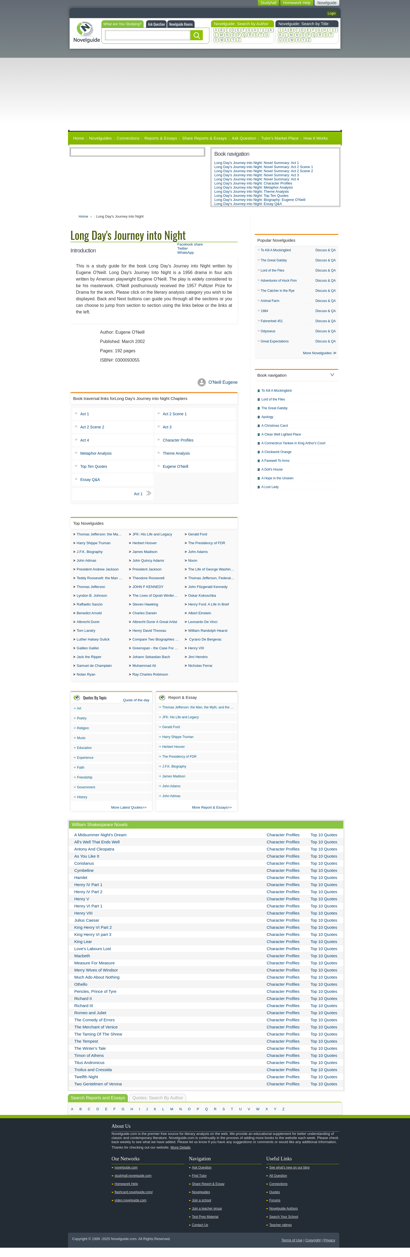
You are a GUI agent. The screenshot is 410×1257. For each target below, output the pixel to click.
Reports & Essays (160, 138)
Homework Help (126, 1193)
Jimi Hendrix (198, 665)
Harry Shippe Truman (94, 544)
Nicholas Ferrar (200, 674)
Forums (274, 1210)
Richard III (83, 1015)
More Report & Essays (210, 817)
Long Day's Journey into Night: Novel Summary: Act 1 (256, 163)
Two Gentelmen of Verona (98, 1093)
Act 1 (84, 414)
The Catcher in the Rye (277, 292)
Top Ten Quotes (93, 466)
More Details (180, 1157)
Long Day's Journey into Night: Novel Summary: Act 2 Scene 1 (263, 167)
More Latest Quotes (127, 817)
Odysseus (268, 334)
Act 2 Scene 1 (175, 414)
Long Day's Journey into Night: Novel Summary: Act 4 (256, 179)
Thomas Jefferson (91, 591)
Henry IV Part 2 (88, 901)
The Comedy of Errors (94, 1029)
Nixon (192, 563)
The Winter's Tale (90, 1057)
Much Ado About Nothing (96, 986)
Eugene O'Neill (175, 466)
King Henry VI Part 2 (93, 936)
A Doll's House (272, 473)
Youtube (75, 1166)
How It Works (315, 138)
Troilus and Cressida (93, 1079)
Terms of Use (292, 1249)
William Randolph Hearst (207, 637)
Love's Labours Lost (92, 958)
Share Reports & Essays (204, 138)
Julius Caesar (86, 929)
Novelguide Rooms (181, 24)
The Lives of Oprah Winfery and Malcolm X (157, 600)
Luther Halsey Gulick (93, 646)
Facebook (92, 1166)
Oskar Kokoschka (202, 600)
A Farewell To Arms (275, 464)
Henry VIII (196, 656)
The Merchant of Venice (96, 1036)
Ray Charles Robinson (150, 684)
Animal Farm (270, 302)
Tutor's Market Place (280, 138)
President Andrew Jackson (98, 572)
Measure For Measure (94, 972)
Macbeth (82, 965)
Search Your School (283, 1226)
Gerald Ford (197, 535)
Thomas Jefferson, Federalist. (211, 581)
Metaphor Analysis (96, 453)
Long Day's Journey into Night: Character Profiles (253, 183)
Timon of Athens (89, 1064)
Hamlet (80, 886)
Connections (128, 138)
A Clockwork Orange (276, 455)
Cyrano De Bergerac (204, 646)
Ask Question (156, 24)
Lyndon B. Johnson (92, 600)
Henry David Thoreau (149, 637)
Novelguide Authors (283, 1218)
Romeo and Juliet (90, 1022)
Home (78, 138)
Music (81, 747)
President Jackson (146, 572)
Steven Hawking (145, 609)
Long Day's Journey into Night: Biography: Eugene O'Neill (259, 200)
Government (86, 796)
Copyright (313, 1249)
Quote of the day (136, 709)
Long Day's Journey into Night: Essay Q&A (248, 204)
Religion (83, 737)
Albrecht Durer (88, 628)
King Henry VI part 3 (92, 943)
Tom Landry (86, 637)
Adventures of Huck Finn (279, 282)
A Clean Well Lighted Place (281, 438)
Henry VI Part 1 (88, 915)
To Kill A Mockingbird (276, 250)
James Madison (144, 553)
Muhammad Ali (144, 674)
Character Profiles (178, 440)
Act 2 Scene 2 (92, 427)
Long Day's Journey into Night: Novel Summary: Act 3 (256, 175)
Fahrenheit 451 (272, 323)
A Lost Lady (270, 490)
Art (79, 718)
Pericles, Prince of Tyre (95, 1000)
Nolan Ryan (86, 684)
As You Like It (86, 865)
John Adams (198, 553)
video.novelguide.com (130, 1210)
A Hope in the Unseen (277, 481)
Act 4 (84, 440)
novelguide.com (126, 1177)
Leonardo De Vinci (202, 628)
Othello (80, 993)
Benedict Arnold (89, 618)
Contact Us (200, 1234)
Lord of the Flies (272, 271)
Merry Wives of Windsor (96, 979)
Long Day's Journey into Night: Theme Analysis (251, 191)
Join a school (201, 1210)
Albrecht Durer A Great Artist (154, 628)
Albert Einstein (199, 618)
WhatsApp (185, 252)
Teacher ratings (280, 1234)
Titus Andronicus (89, 1071)
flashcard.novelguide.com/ (134, 1201)
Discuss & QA (325, 250)
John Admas (86, 563)
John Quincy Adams (148, 563)
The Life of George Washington (212, 572)
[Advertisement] (205, 89)
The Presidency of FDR (206, 544)
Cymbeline (84, 879)
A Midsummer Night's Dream (100, 844)
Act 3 (167, 427)
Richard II (83, 1007)
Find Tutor (199, 1185)
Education (84, 757)
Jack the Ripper (89, 665)
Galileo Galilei (88, 656)
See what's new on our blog (289, 1177)
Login (332, 13)
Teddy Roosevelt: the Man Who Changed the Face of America (101, 581)
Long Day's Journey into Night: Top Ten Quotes (251, 196)
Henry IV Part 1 (88, 894)
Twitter (182, 248)
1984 (264, 313)
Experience (85, 767)
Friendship (84, 787)
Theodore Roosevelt (148, 581)
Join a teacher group (207, 1218)
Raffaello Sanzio (89, 609)
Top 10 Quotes (324, 844)
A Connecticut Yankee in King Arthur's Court (293, 446)
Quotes (274, 1201)
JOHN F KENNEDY (147, 591)
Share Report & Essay (208, 1193)
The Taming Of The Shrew (98, 1043)
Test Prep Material (205, 1226)
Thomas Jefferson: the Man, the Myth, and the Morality (101, 535)
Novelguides (100, 138)
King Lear (83, 950)
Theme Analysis (176, 453)
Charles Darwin (144, 618)
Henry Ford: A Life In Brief (208, 609)
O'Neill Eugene (223, 382)
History (82, 806)
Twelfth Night (86, 1086)
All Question (278, 1185)
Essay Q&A (90, 479)
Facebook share (190, 244)
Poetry (82, 728)
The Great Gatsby (274, 261)
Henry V (81, 908)
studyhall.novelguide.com (133, 1185)
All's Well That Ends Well (96, 851)
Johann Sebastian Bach (151, 665)
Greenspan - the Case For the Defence (157, 656)
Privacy (329, 1249)
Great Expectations (275, 344)
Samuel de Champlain (94, 674)
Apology (267, 420)
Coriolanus (84, 872)
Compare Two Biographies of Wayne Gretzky (157, 646)
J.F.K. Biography (90, 553)
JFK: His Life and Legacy (152, 535)
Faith (80, 777)
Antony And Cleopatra (94, 858)
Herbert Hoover (144, 544)
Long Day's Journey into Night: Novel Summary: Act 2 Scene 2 (263, 171)
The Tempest (86, 1050)
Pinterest (101, 1166)
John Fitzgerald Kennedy (207, 591)
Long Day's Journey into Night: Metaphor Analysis (253, 187)
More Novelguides (317, 356)
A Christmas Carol (274, 429)
